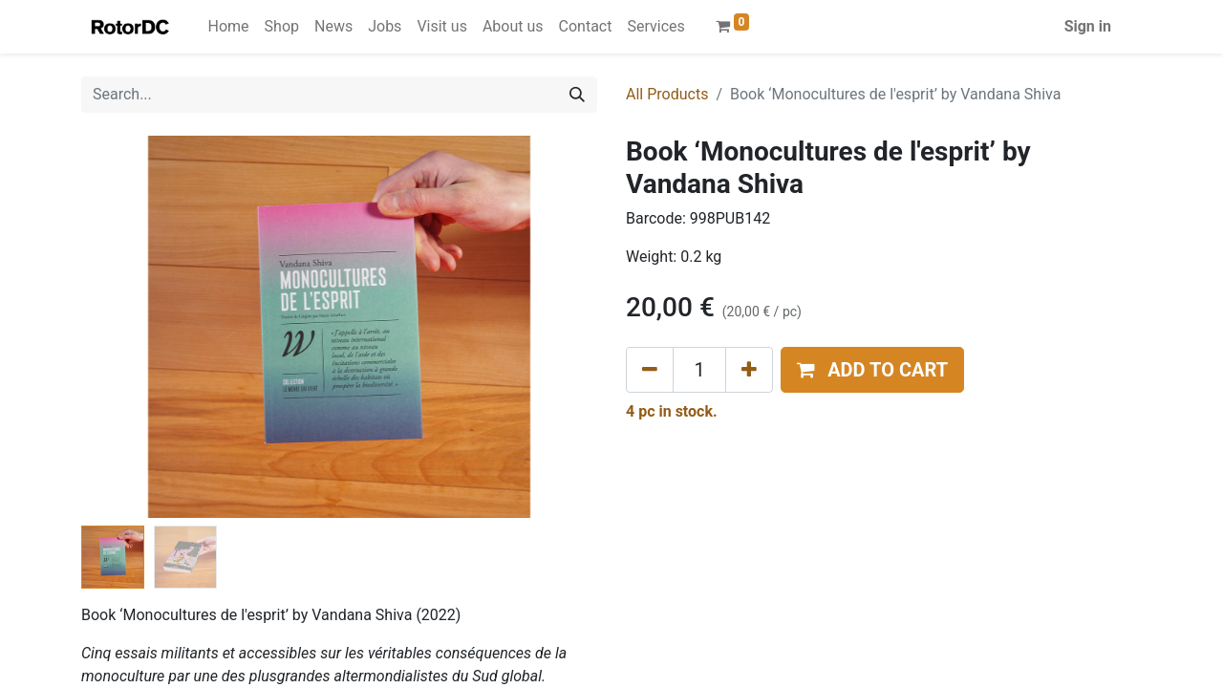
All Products (667, 94)
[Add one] (749, 370)
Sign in (1087, 26)
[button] (872, 370)
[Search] (577, 94)
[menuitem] (229, 27)
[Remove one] (650, 370)
